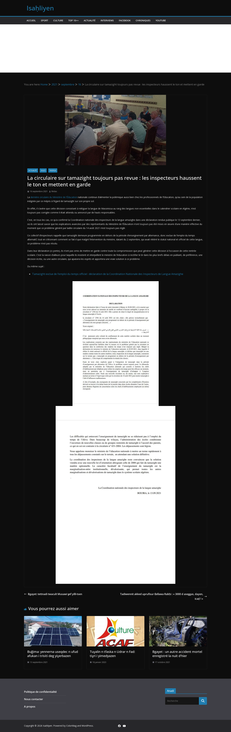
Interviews (107, 20)
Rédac (54, 191)
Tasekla (53, 170)
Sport (44, 20)
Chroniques (143, 20)
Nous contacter (33, 699)
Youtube (161, 20)
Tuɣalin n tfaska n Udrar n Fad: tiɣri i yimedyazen (112, 653)
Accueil (31, 20)
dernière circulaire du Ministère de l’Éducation (53, 197)
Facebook (125, 20)
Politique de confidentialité (40, 692)
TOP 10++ (73, 20)
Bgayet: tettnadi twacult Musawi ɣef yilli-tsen (53, 594)
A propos (29, 706)
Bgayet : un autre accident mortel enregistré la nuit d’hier (177, 653)
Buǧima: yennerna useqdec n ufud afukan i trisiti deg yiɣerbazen (52, 653)
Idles (43, 170)
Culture (58, 20)
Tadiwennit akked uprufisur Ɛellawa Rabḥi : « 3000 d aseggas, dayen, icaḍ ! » (163, 596)
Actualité (89, 20)
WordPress (87, 725)
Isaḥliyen (40, 8)
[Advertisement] (115, 48)
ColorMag (71, 725)
